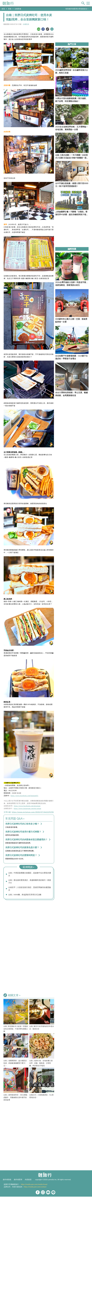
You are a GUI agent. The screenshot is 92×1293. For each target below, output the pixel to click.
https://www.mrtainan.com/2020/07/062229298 (33, 812)
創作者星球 (18, 1181)
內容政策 (28, 1181)
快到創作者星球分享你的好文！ (77, 9)
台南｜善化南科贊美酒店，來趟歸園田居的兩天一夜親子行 (29, 881)
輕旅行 (8, 3)
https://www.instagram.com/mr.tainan (27, 808)
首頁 (3, 9)
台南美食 (18, 9)
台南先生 (26, 24)
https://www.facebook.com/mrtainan (27, 806)
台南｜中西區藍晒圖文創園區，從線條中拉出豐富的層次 (29, 874)
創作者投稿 (7, 1181)
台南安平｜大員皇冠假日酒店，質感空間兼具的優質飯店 (29, 889)
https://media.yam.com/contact (35, 1188)
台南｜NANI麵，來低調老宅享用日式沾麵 (25, 895)
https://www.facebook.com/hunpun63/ (24, 796)
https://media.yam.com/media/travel (34, 1185)
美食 (9, 9)
